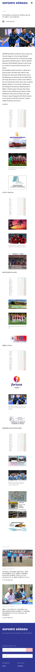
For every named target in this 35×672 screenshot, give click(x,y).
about (4, 666)
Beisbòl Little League (8, 568)
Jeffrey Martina (10, 21)
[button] (31, 3)
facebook (20, 666)
